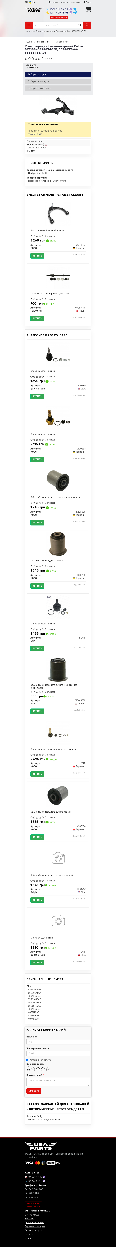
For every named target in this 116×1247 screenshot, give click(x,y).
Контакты (75, 2)
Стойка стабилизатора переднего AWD (50, 293)
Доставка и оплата (58, 2)
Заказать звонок (33, 1203)
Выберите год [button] (36, 74)
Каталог (29, 1234)
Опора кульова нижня (41, 937)
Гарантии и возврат (35, 1226)
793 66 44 (57, 8)
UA (32, 2)
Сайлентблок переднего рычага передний (51, 875)
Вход (87, 2)
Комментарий (34, 1075)
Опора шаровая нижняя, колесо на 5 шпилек (53, 749)
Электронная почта (37, 1048)
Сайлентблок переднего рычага (46, 560)
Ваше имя (31, 1036)
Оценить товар (35, 1064)
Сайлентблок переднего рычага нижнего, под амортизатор (53, 686)
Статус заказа (32, 1214)
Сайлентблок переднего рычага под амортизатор (55, 497)
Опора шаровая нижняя (42, 371)
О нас (28, 1238)
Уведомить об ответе (38, 1060)
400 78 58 (57, 12)
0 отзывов (47, 58)
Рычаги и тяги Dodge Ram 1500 (44, 1119)
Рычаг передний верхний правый (47, 230)
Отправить (33, 1091)
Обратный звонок (59, 17)
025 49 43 (34, 1176)
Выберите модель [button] (39, 88)
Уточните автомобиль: (32, 66)
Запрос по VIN (33, 1207)
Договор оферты (33, 1230)
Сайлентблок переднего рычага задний (50, 812)
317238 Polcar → (36, 134)
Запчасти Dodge (35, 1116)
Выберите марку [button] (38, 81)
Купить (37, 255)
